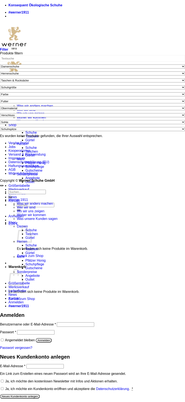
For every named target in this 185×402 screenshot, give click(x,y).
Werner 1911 (18, 200)
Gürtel (30, 140)
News (12, 197)
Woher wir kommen (31, 117)
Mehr (20, 256)
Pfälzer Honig (35, 260)
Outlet (29, 279)
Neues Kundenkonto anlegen (20, 396)
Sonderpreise (27, 272)
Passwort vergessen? (16, 348)
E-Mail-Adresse (12, 366)
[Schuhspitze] (92, 129)
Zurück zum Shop (30, 256)
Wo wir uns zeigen (30, 211)
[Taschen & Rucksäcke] (92, 80)
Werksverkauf (18, 189)
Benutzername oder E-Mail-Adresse (28, 324)
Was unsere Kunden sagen (37, 218)
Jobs (12, 147)
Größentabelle (19, 185)
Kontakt (14, 298)
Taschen (31, 151)
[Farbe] (92, 94)
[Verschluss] (92, 115)
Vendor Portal (18, 143)
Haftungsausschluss (23, 166)
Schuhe (31, 132)
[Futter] (92, 101)
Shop (12, 125)
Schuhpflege (34, 264)
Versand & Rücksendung (27, 154)
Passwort (8, 332)
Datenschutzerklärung (112, 389)
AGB (12, 169)
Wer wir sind (26, 207)
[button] (16, 216)
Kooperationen (19, 150)
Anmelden (43, 340)
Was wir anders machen (35, 106)
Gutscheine (33, 170)
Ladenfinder (17, 291)
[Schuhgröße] (92, 87)
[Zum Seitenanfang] (1, 185)
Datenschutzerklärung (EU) (28, 162)
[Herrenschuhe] (92, 73)
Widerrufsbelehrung (23, 173)
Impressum (16, 158)
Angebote (32, 178)
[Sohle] (92, 122)
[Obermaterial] (92, 108)
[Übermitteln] (10, 197)
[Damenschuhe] (92, 67)
